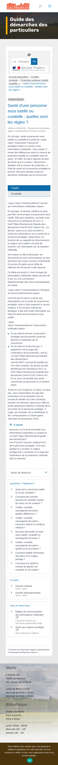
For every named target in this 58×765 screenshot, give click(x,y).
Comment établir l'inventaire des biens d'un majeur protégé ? (29, 555)
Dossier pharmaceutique (28, 592)
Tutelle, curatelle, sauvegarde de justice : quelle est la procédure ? (28, 545)
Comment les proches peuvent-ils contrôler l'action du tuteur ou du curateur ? (29, 499)
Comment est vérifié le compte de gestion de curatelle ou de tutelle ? (27, 566)
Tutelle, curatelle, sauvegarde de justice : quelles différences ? (27, 510)
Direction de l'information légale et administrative (29, 650)
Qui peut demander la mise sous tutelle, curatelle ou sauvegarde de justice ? (29, 534)
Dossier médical (23, 586)
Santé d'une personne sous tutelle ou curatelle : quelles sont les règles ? (28, 86)
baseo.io (34, 652)
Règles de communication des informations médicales (29, 614)
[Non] (54, 753)
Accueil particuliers (19, 76)
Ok (29, 760)
